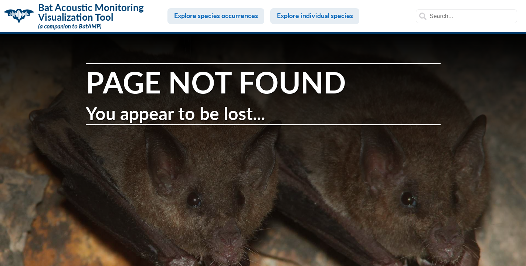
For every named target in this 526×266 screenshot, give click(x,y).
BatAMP (89, 26)
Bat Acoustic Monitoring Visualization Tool (91, 12)
